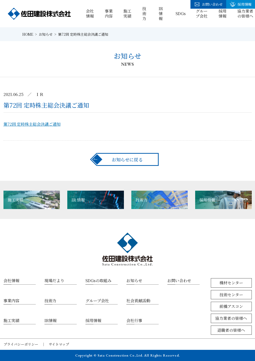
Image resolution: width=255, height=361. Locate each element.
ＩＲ (39, 94)
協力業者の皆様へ (231, 318)
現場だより (54, 280)
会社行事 (134, 320)
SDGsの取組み (98, 280)
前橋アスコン (231, 306)
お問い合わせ (208, 4)
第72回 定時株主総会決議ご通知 (32, 124)
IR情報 (161, 13)
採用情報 (222, 13)
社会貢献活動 (138, 300)
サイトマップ (59, 344)
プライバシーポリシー (20, 344)
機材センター (231, 283)
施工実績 (127, 13)
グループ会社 (202, 13)
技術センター (231, 295)
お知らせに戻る (127, 159)
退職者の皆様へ (231, 330)
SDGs (181, 13)
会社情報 (90, 13)
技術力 (144, 13)
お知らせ (134, 280)
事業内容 (109, 13)
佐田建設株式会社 (39, 13)
